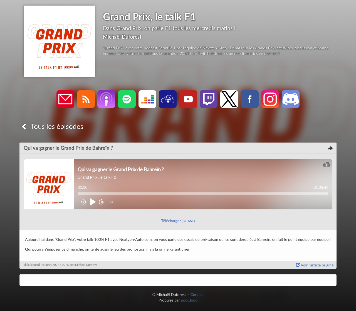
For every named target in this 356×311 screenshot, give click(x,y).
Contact (197, 294)
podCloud (189, 300)
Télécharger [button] (178, 220)
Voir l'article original (315, 265)
